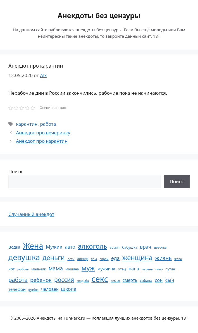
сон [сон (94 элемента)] (159, 280)
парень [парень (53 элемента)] (147, 269)
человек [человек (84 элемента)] (50, 289)
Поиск (15, 171)
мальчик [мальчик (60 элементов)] (38, 269)
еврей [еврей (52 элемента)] (103, 259)
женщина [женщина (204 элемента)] (137, 257)
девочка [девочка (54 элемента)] (160, 247)
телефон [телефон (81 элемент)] (17, 289)
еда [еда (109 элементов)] (115, 258)
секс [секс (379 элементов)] (99, 278)
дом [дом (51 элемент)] (94, 259)
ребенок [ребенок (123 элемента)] (41, 280)
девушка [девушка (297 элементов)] (24, 257)
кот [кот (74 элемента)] (11, 269)
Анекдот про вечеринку (43, 132)
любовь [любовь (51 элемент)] (23, 269)
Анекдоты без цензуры (99, 15)
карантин (26, 124)
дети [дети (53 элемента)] (70, 259)
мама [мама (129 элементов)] (56, 268)
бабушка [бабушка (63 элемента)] (129, 247)
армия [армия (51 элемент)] (115, 247)
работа (48, 124)
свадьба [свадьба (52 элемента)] (83, 281)
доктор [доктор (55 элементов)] (82, 258)
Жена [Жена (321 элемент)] (33, 245)
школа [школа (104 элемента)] (69, 289)
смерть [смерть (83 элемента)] (130, 280)
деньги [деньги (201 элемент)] (53, 257)
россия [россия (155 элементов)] (64, 279)
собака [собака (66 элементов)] (146, 280)
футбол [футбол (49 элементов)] (33, 290)
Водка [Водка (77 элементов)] (14, 247)
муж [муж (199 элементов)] (88, 267)
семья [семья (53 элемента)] (115, 281)
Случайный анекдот (31, 214)
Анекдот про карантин (42, 141)
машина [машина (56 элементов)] (72, 269)
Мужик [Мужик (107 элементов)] (54, 246)
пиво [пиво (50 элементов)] (159, 269)
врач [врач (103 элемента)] (145, 246)
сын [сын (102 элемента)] (169, 280)
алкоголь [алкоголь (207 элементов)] (92, 246)
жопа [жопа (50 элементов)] (178, 259)
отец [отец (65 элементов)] (122, 269)
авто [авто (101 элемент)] (70, 247)
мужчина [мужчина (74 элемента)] (106, 269)
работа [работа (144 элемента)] (18, 280)
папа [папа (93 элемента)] (133, 268)
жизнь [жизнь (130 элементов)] (163, 258)
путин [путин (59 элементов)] (170, 269)
